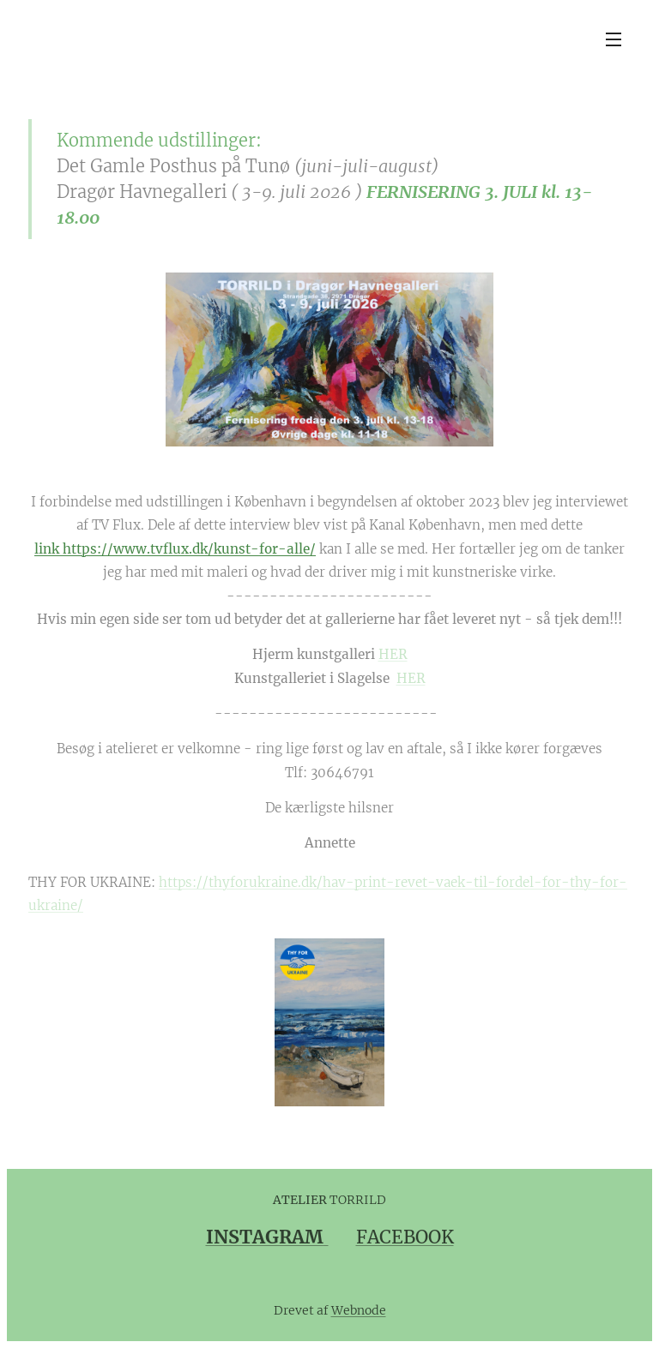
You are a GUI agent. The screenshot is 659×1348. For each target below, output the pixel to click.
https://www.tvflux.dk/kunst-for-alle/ (189, 549)
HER (393, 654)
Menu (613, 39)
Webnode (358, 1310)
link (48, 549)
